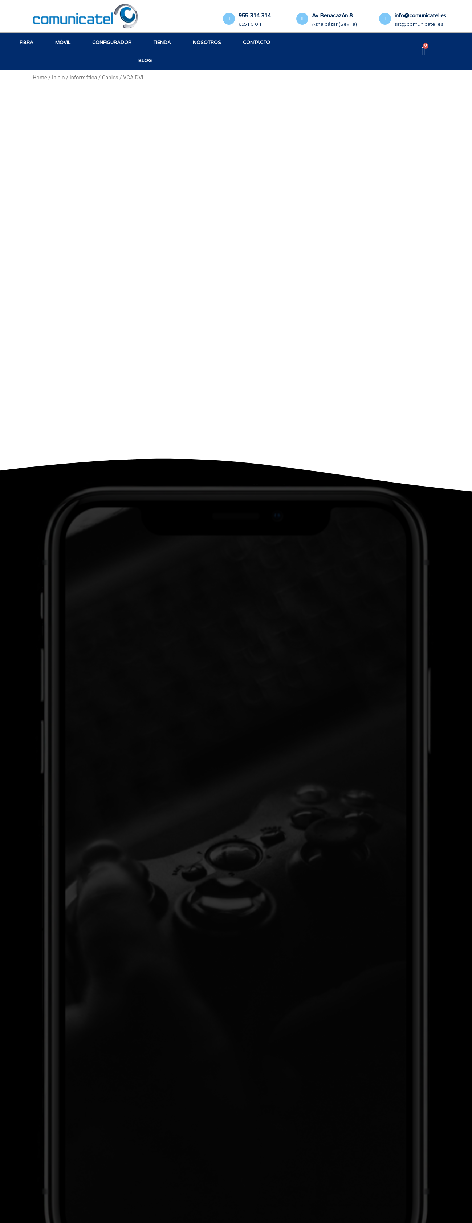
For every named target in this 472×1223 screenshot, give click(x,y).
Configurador (111, 42)
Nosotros (207, 42)
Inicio (58, 77)
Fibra (26, 42)
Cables (110, 77)
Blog (145, 61)
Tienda (162, 42)
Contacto (256, 42)
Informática (83, 77)
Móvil (62, 42)
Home (40, 77)
